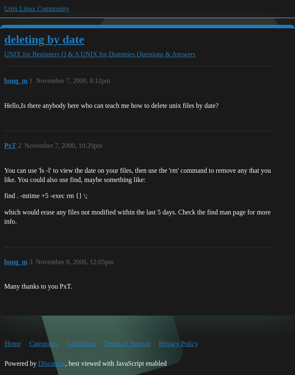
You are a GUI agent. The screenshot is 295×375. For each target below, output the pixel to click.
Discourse (51, 363)
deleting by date (44, 39)
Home (13, 343)
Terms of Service (127, 343)
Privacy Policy (178, 343)
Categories (44, 343)
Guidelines (81, 343)
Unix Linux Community (37, 8)
